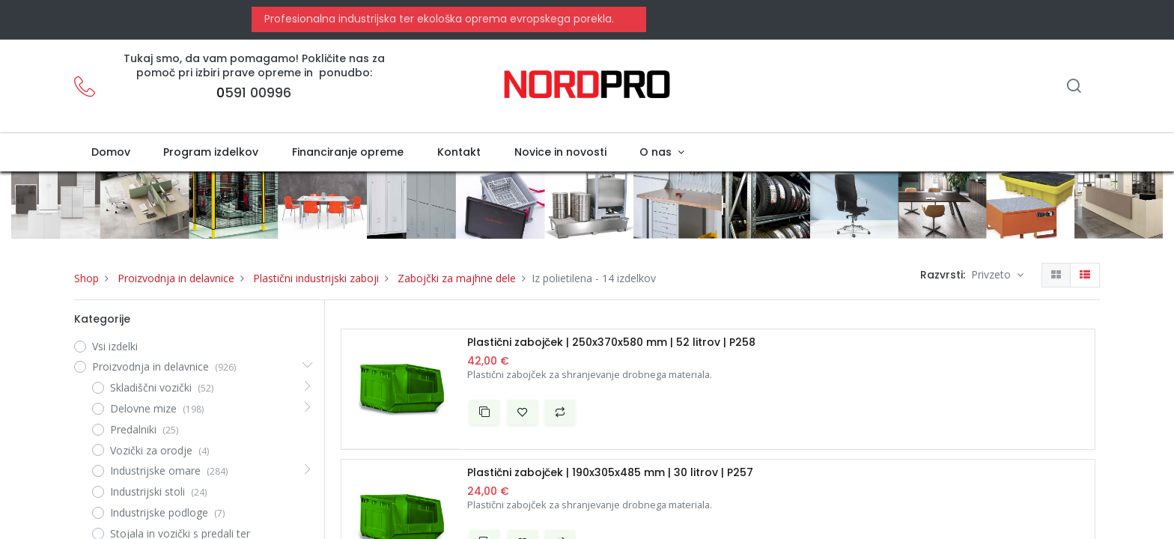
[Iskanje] (1073, 87)
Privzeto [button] (992, 274)
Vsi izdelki (115, 346)
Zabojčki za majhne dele (457, 278)
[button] (484, 412)
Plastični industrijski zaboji (316, 278)
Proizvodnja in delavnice (176, 278)
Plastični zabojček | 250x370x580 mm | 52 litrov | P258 (611, 342)
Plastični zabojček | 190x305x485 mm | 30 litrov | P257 (610, 473)
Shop (86, 278)
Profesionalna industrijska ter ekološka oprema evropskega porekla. (437, 18)
